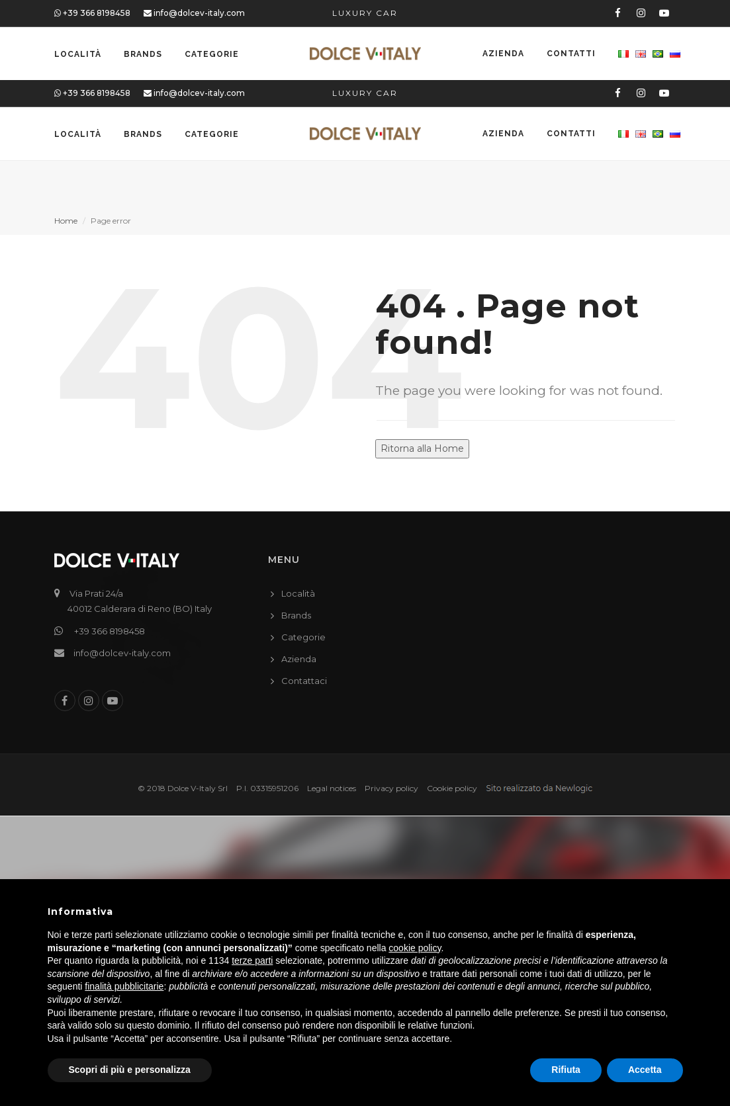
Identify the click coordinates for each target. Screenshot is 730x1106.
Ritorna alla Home (422, 448)
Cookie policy (452, 788)
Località (77, 54)
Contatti (571, 54)
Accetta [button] (645, 1069)
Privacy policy (391, 788)
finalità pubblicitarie (124, 986)
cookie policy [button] (414, 948)
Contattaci (304, 680)
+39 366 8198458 (92, 13)
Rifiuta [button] (565, 1069)
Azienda (503, 54)
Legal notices (331, 788)
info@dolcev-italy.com (194, 13)
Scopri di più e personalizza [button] (130, 1069)
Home (65, 221)
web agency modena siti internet (539, 789)
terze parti (252, 960)
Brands (143, 54)
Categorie (212, 54)
